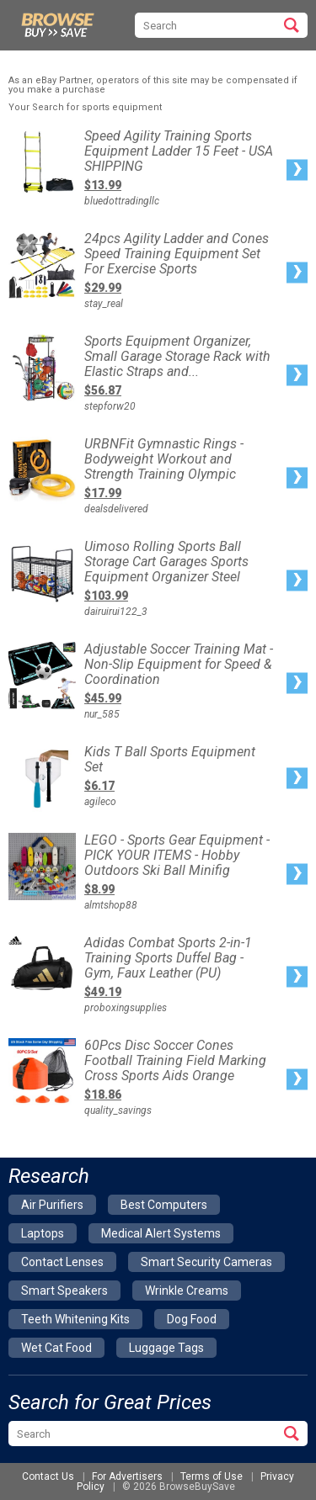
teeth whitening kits (75, 1319)
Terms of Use (211, 1476)
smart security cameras (206, 1262)
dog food (192, 1319)
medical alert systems (161, 1233)
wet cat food (56, 1347)
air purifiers (52, 1204)
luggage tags (166, 1347)
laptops (42, 1233)
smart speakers (64, 1290)
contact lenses (62, 1262)
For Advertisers (127, 1476)
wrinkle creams (186, 1290)
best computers (164, 1204)
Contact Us (48, 1476)
